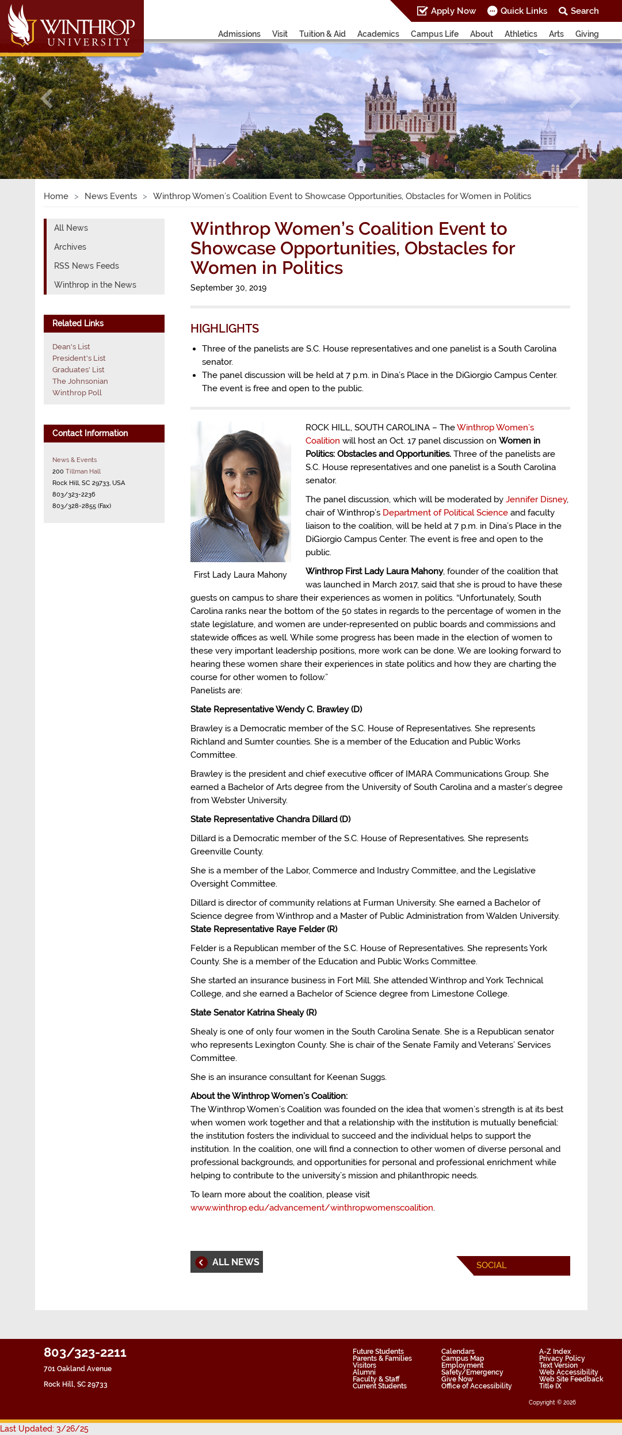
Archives (70, 246)
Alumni (364, 1372)
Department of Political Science (445, 512)
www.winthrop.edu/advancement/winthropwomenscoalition (311, 1208)
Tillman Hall (83, 471)
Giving (587, 34)
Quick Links (524, 11)
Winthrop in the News (95, 284)
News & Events (74, 460)
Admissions (239, 34)
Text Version (558, 1365)
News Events (111, 196)
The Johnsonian (80, 381)
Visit (280, 34)
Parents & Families (382, 1358)
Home (56, 196)
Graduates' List (78, 369)
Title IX (550, 1386)
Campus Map (462, 1358)
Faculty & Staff (376, 1379)
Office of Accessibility (476, 1386)
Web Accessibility (568, 1372)
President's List (79, 358)
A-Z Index (555, 1352)
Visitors (364, 1365)
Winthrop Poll (77, 392)
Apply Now (453, 11)
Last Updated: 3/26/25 (44, 1428)
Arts (556, 34)
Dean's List (71, 346)
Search (585, 11)
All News (71, 227)
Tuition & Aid (322, 34)
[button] (46, 98)
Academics (378, 34)
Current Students (380, 1386)
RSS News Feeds (86, 265)
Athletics (521, 34)
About (481, 34)
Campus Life (435, 34)
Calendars (458, 1352)
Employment (462, 1365)
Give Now (457, 1379)
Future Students (378, 1352)
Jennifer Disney (536, 499)
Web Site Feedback (571, 1379)
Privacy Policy (562, 1358)
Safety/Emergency (472, 1372)
